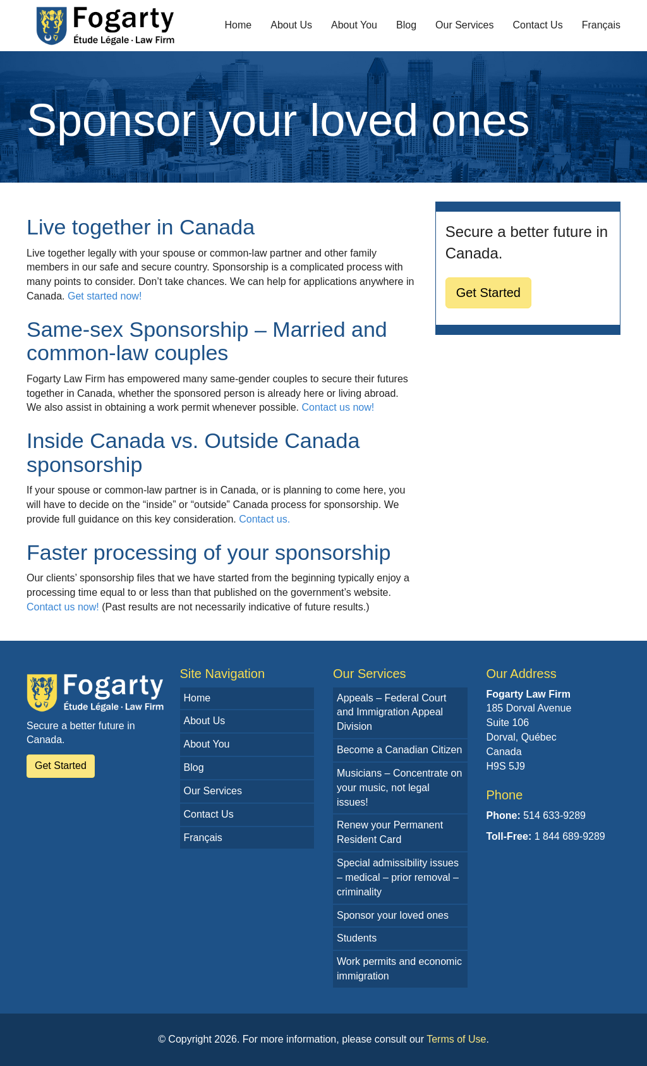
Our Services (464, 25)
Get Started (488, 293)
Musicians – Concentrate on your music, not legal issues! (399, 788)
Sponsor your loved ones (393, 915)
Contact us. (264, 519)
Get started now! (105, 296)
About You (354, 25)
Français (601, 25)
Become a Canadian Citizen (399, 749)
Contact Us (538, 25)
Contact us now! (337, 407)
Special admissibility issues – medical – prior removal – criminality (398, 877)
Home (238, 25)
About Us (291, 25)
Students (357, 938)
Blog (406, 25)
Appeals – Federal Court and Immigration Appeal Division (391, 712)
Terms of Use (456, 1039)
